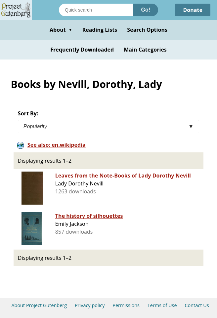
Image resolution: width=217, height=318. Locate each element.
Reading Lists (99, 29)
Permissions (126, 305)
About (61, 30)
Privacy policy (90, 305)
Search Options (147, 29)
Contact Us (197, 305)
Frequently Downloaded (82, 49)
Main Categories (145, 49)
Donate (192, 10)
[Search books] (96, 10)
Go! (145, 10)
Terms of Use (162, 305)
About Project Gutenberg (39, 305)
